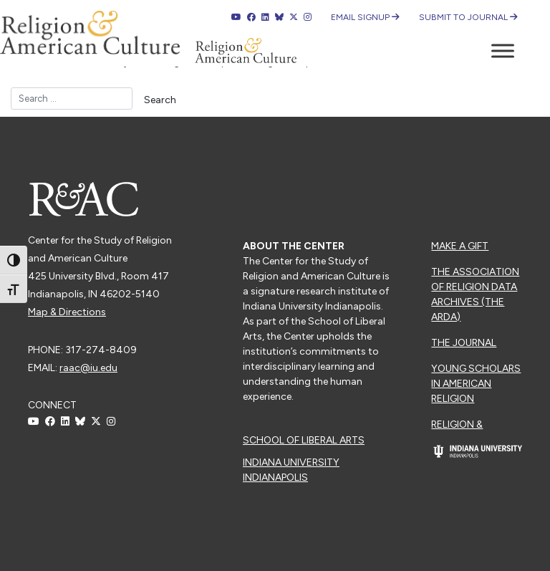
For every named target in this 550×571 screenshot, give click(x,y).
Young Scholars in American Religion (476, 384)
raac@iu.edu (88, 368)
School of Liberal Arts (304, 440)
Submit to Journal (468, 17)
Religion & (457, 424)
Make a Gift (459, 246)
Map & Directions (67, 312)
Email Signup (365, 17)
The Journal (463, 343)
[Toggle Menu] (502, 50)
